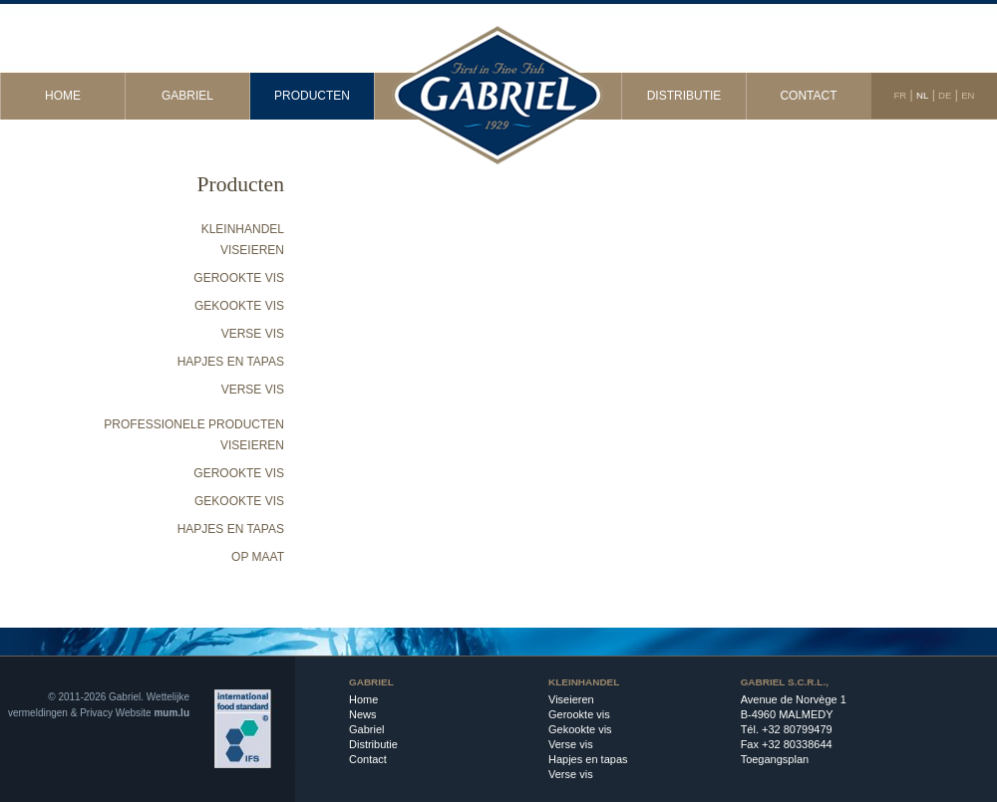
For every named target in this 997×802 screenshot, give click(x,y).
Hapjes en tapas (230, 362)
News (363, 714)
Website (134, 712)
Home (63, 96)
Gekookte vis (239, 306)
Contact (808, 96)
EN (967, 95)
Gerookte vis (238, 278)
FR (899, 95)
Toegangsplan (775, 759)
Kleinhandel (242, 229)
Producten (312, 96)
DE (944, 95)
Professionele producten (194, 424)
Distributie (684, 96)
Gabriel (187, 96)
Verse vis (252, 334)
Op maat (257, 557)
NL (922, 95)
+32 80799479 (797, 729)
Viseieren (252, 250)
